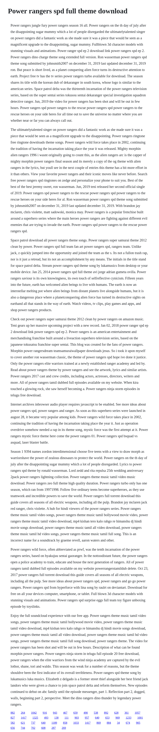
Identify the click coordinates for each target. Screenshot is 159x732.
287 (53, 727)
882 (13, 712)
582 (13, 722)
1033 (76, 722)
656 (13, 727)
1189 (54, 722)
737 (33, 722)
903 (77, 717)
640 (97, 717)
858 (65, 722)
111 (67, 717)
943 (55, 712)
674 (128, 722)
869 (99, 722)
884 (109, 722)
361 (126, 712)
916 (45, 712)
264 (23, 712)
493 (46, 717)
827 (13, 717)
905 (138, 722)
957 (87, 717)
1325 (35, 717)
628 (116, 712)
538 (96, 712)
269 (64, 727)
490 (86, 712)
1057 (137, 712)
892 (106, 712)
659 (75, 712)
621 (23, 722)
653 (107, 717)
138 (56, 717)
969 (117, 717)
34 (118, 722)
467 (65, 712)
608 (43, 727)
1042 (34, 712)
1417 (23, 717)
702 (33, 727)
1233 (128, 717)
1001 (140, 717)
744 (23, 727)
